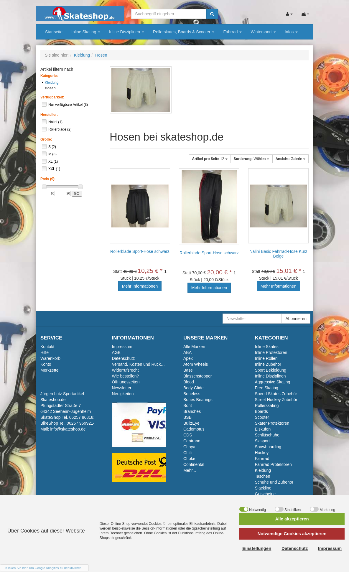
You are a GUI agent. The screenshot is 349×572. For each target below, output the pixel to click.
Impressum (122, 346)
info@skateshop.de (67, 429)
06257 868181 (82, 417)
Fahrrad (232, 31)
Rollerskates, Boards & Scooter (183, 31)
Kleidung (50, 82)
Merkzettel (50, 370)
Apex (188, 358)
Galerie (290, 159)
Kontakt (47, 346)
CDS (187, 435)
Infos (291, 31)
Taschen (262, 476)
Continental (193, 464)
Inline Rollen (266, 358)
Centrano (191, 441)
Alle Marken (194, 346)
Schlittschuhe (267, 435)
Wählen (251, 159)
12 (210, 159)
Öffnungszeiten (126, 382)
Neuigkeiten (123, 393)
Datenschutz (123, 358)
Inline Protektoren (271, 352)
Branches (192, 411)
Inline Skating (85, 31)
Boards (261, 411)
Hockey (262, 452)
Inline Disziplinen (126, 31)
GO (77, 194)
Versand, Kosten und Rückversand (144, 364)
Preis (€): (47, 179)
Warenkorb (50, 358)
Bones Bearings (198, 399)
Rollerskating (267, 405)
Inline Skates (267, 346)
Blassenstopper (197, 376)
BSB (187, 417)
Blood (188, 382)
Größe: (46, 139)
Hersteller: (49, 115)
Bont (187, 405)
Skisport (262, 441)
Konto (45, 364)
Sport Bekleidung (271, 370)
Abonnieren (296, 318)
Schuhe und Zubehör (274, 482)
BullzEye (191, 423)
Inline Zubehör (268, 364)
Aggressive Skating (272, 382)
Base (188, 370)
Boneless (191, 393)
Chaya (189, 446)
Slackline (263, 488)
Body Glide (193, 387)
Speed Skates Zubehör (276, 393)
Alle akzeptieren (292, 518)
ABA (187, 352)
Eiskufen (263, 429)
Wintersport (263, 31)
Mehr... (189, 470)
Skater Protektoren (272, 423)
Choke (189, 458)
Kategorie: (49, 76)
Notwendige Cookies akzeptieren (291, 533)
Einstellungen (256, 548)
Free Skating (266, 387)
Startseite (53, 31)
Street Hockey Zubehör (276, 399)
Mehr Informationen (140, 286)
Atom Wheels (195, 364)
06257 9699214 (81, 423)
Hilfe (44, 352)
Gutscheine (265, 494)
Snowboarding (268, 446)
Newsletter (121, 387)
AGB (116, 352)
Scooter (262, 417)
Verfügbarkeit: (52, 97)
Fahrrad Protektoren (273, 464)
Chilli (187, 452)
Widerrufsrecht (125, 370)
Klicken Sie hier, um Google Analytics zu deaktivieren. (44, 568)
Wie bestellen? (125, 376)
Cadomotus (194, 429)
